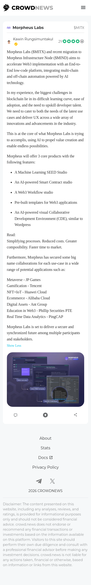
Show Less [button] (14, 345)
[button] (45, 379)
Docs (45, 457)
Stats (45, 448)
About (46, 438)
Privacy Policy (45, 467)
